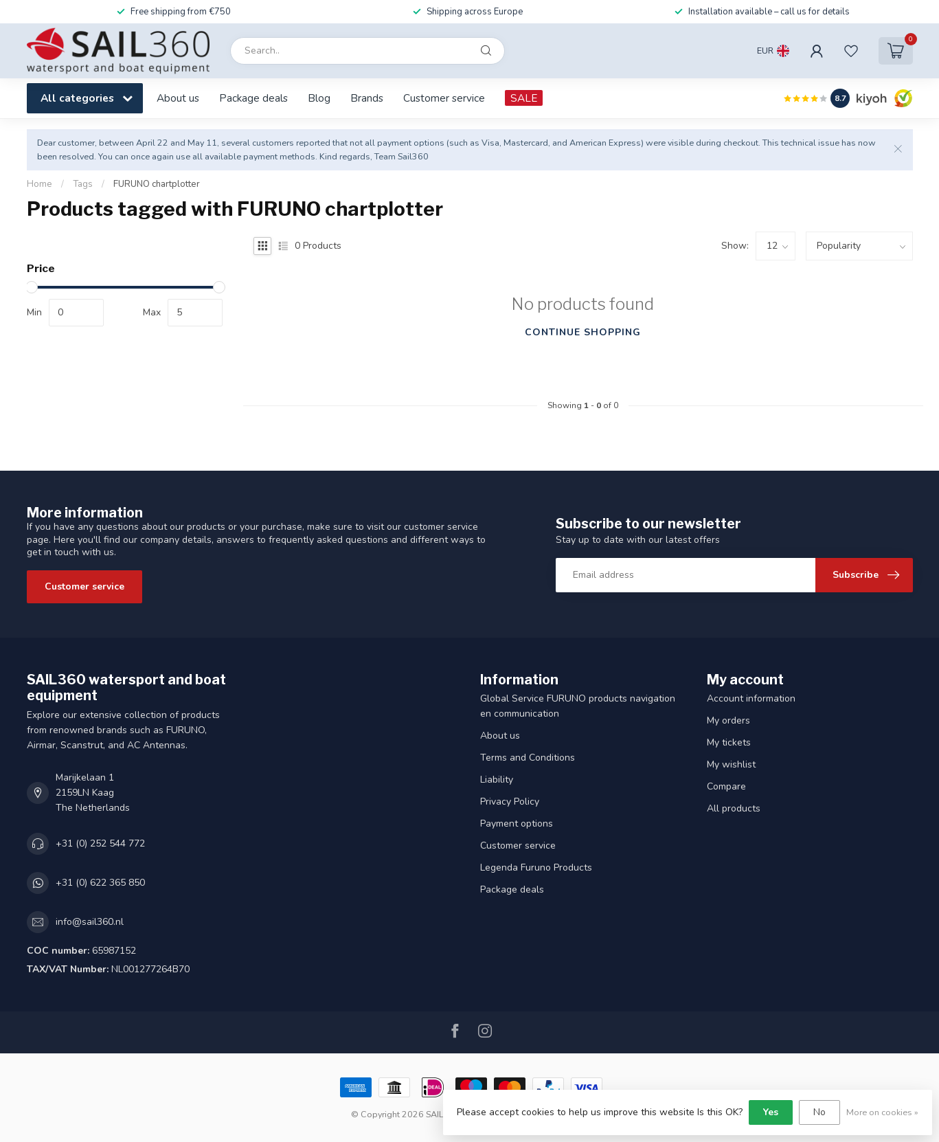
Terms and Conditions (527, 757)
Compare (726, 786)
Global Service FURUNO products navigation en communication (577, 706)
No (819, 1112)
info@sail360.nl (90, 921)
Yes (770, 1112)
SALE (523, 98)
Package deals (253, 98)
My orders (728, 720)
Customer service (444, 98)
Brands (366, 98)
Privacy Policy (509, 801)
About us (178, 98)
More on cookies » (882, 1112)
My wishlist (731, 764)
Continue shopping (583, 332)
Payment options (516, 823)
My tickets (729, 742)
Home (39, 184)
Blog (319, 98)
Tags (83, 184)
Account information (751, 698)
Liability (496, 779)
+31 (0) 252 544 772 (100, 843)
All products (733, 808)
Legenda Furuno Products (536, 867)
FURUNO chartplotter (156, 184)
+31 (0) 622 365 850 (100, 882)
